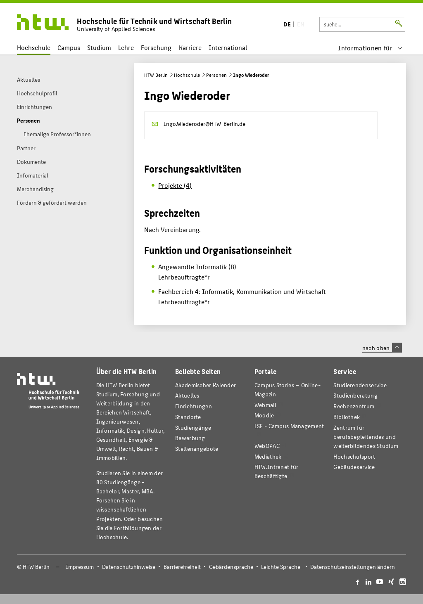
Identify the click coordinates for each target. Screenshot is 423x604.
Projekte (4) (175, 185)
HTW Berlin (156, 74)
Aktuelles (187, 395)
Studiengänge (193, 427)
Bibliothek (346, 416)
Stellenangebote (196, 448)
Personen (216, 74)
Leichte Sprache (280, 566)
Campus (68, 47)
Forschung (156, 47)
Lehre (126, 47)
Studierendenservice (360, 385)
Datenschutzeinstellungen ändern (352, 566)
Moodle (264, 415)
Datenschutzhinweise (128, 566)
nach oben (382, 347)
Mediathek (268, 456)
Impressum (80, 566)
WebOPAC (267, 445)
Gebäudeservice (354, 466)
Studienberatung (355, 395)
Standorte (188, 416)
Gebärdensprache (231, 566)
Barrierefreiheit (182, 566)
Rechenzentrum (353, 406)
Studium (99, 47)
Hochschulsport (354, 456)
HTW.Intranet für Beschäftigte (276, 471)
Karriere (190, 47)
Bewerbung (190, 437)
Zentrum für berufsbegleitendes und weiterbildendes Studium (365, 436)
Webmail (265, 404)
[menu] (370, 47)
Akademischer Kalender (205, 385)
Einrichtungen (193, 406)
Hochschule (33, 47)
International (228, 47)
